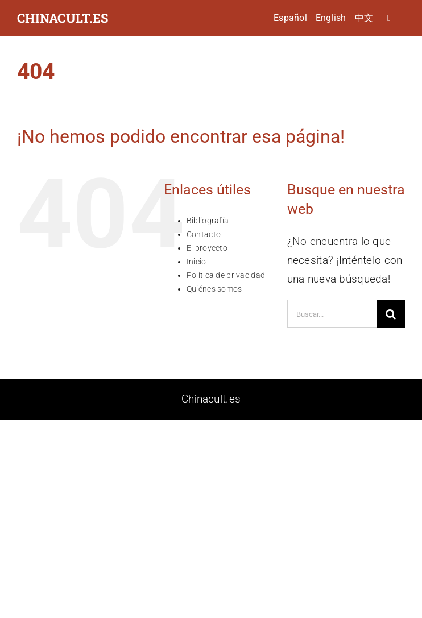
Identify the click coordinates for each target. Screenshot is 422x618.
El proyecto (207, 247)
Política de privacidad (226, 275)
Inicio (196, 261)
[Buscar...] (332, 314)
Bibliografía (208, 220)
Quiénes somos (214, 288)
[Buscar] (391, 314)
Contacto (204, 234)
